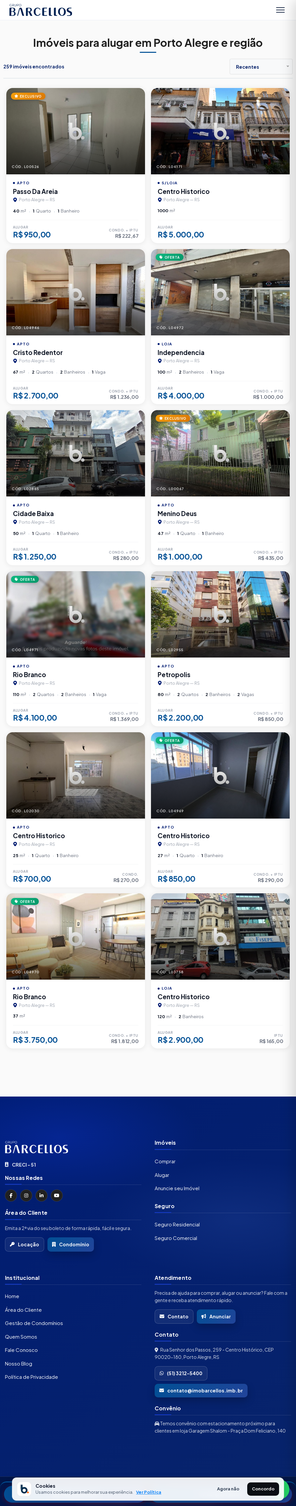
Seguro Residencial (177, 1224)
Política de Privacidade (31, 1376)
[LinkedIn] (41, 1195)
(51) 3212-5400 (181, 1373)
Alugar (162, 1175)
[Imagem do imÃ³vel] (75, 131)
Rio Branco (29, 674)
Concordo (263, 1488)
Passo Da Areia (35, 191)
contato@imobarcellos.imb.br (201, 1390)
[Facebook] (11, 1195)
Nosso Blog (18, 1363)
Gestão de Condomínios (34, 1323)
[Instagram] (26, 1195)
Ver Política (148, 1492)
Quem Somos (21, 1336)
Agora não (228, 1488)
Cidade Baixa (33, 513)
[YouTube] (57, 1195)
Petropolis (174, 674)
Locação (24, 1244)
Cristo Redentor (38, 352)
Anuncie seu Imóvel (177, 1188)
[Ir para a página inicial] (73, 1147)
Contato (174, 1316)
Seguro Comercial (176, 1238)
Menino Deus (177, 513)
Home (12, 1296)
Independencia (181, 352)
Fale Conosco (21, 1350)
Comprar (165, 1161)
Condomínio (70, 1244)
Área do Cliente (23, 1309)
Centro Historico (184, 191)
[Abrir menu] (280, 10)
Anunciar (216, 1316)
